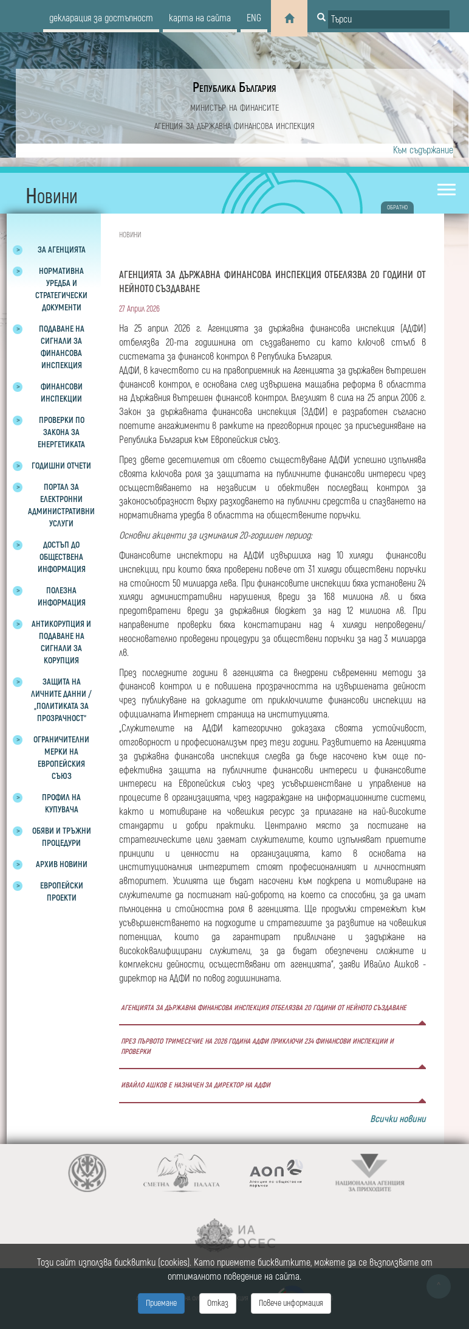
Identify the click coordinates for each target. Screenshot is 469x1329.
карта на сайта (200, 18)
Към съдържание (423, 150)
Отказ (217, 1303)
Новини (130, 235)
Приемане (161, 1303)
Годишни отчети (61, 466)
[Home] (289, 18)
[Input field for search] (389, 19)
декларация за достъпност (101, 18)
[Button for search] (321, 18)
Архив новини (61, 864)
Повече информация (291, 1303)
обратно (397, 207)
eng (254, 18)
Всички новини (398, 1119)
